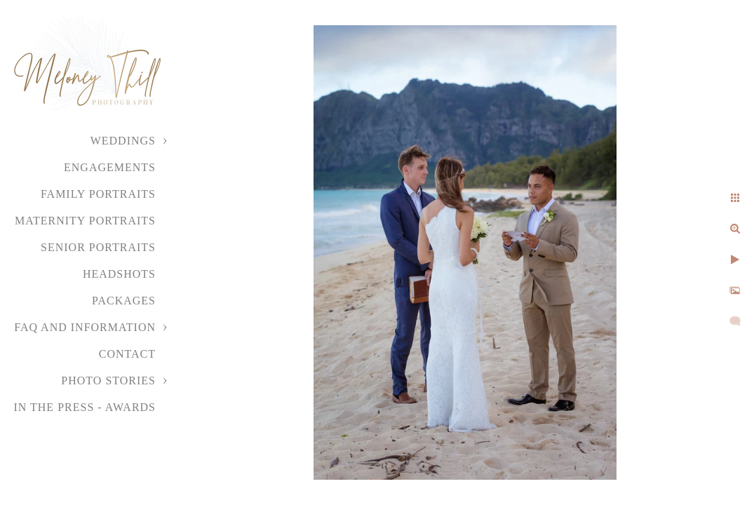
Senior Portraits (98, 247)
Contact (127, 354)
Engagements (110, 167)
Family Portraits (98, 194)
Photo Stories (108, 380)
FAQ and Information (85, 327)
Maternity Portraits (85, 221)
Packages (124, 301)
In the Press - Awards (84, 407)
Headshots (119, 274)
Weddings (123, 141)
